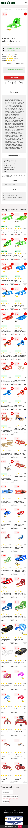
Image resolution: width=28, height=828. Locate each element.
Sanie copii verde (7, 792)
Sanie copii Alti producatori (20, 9)
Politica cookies (18, 812)
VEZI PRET (14, 78)
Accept (20, 826)
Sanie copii (6, 801)
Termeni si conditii (11, 811)
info (12, 234)
